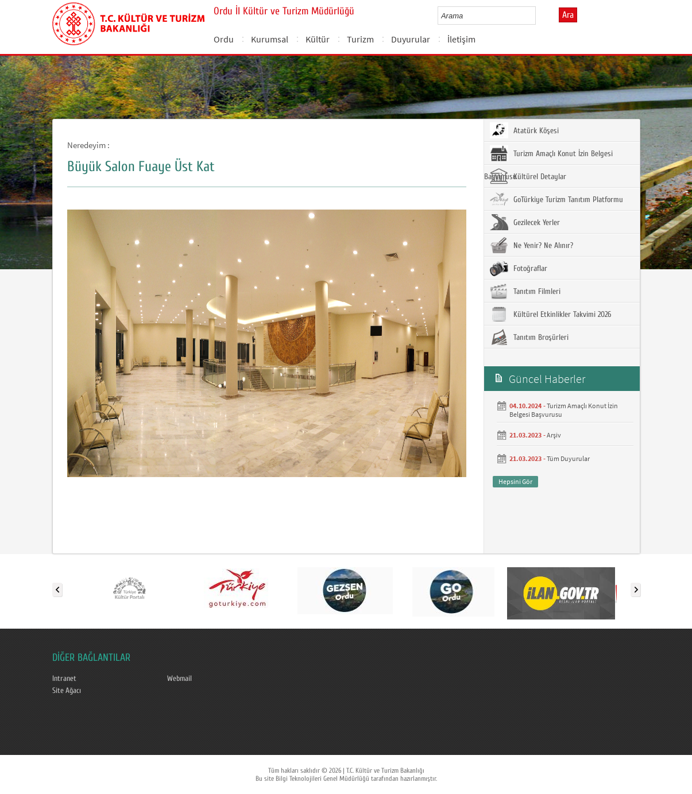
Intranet (64, 678)
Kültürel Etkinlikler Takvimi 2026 (550, 314)
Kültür (318, 39)
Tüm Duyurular (568, 458)
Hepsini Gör (515, 481)
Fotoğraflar (518, 268)
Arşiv (554, 435)
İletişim (461, 39)
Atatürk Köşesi (524, 130)
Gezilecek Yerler (525, 222)
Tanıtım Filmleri (525, 291)
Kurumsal (269, 39)
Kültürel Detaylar (528, 176)
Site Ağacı (66, 690)
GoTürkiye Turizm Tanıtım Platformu (556, 199)
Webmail (179, 678)
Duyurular (410, 39)
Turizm (360, 39)
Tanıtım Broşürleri (529, 337)
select (539, 15)
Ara (568, 15)
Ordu (224, 39)
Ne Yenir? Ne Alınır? (531, 245)
